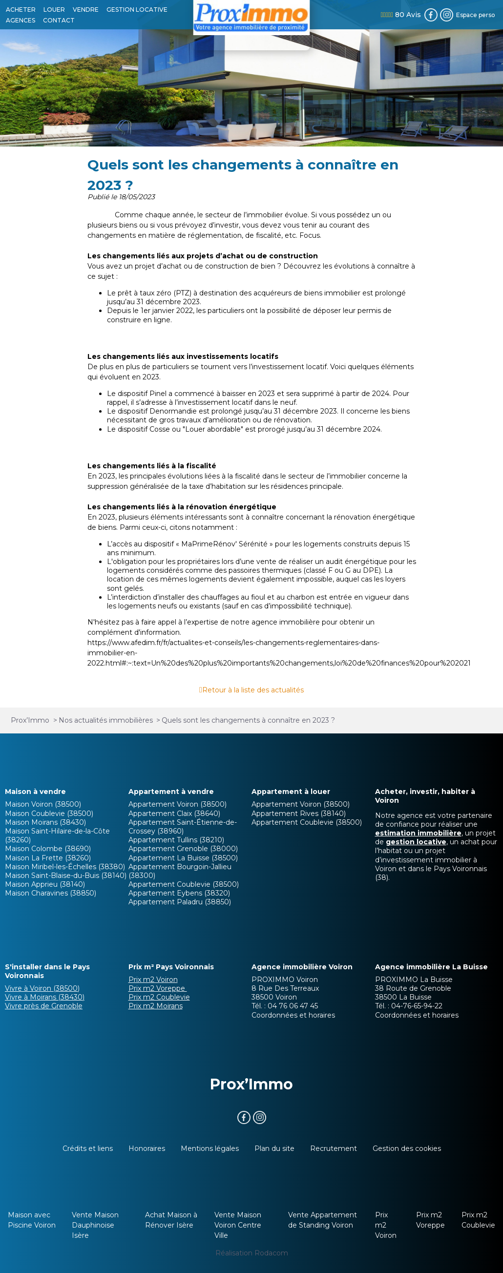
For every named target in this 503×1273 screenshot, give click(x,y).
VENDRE (86, 9)
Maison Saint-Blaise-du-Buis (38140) (65, 875)
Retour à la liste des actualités (253, 690)
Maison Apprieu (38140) (45, 884)
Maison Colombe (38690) (48, 848)
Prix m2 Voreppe (157, 988)
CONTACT (59, 20)
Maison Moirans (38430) (45, 822)
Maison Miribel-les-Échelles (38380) (65, 866)
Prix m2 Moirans (155, 1006)
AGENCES (20, 20)
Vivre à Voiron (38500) (42, 988)
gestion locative (416, 841)
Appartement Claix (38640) (174, 813)
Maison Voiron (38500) (43, 804)
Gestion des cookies (407, 1148)
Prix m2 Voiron (153, 979)
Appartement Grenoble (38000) (183, 848)
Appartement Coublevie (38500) (183, 884)
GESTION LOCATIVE (137, 9)
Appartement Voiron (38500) (177, 804)
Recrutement (333, 1148)
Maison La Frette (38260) (48, 858)
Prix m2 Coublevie (159, 997)
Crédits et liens (88, 1148)
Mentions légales (210, 1148)
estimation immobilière (418, 833)
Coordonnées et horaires (293, 1015)
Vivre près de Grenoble (44, 1006)
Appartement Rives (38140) (299, 813)
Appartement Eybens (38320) (179, 893)
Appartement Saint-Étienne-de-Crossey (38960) (182, 826)
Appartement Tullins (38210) (176, 839)
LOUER (54, 9)
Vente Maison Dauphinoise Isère (95, 1225)
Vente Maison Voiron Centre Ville (237, 1225)
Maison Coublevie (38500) (49, 813)
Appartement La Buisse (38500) (183, 858)
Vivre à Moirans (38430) (44, 997)
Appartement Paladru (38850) (179, 901)
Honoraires (146, 1148)
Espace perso (475, 15)
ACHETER (21, 9)
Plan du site (274, 1148)
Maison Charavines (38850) (50, 893)
